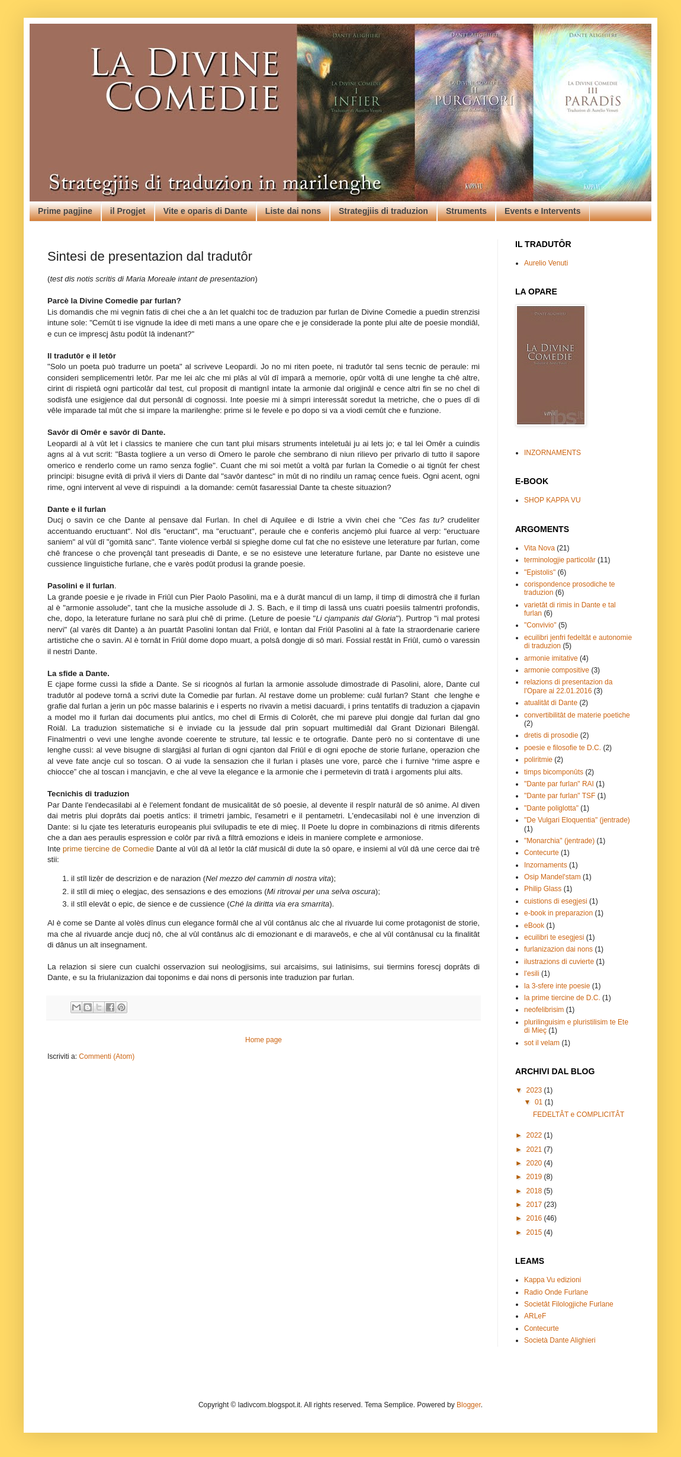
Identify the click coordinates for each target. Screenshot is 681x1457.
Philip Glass (542, 889)
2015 (535, 1232)
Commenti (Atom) (106, 1056)
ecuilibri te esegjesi (554, 937)
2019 (535, 1177)
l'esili (531, 973)
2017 (535, 1204)
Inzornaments (545, 865)
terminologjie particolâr (560, 560)
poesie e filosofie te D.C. (562, 748)
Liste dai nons (293, 211)
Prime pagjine (65, 211)
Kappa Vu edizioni (552, 1280)
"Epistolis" (539, 572)
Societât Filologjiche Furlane (568, 1304)
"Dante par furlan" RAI (559, 784)
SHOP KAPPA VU (552, 500)
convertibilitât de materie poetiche (577, 715)
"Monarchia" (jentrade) (559, 841)
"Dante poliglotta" (551, 808)
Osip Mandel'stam (552, 877)
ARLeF (535, 1316)
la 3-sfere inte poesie (557, 986)
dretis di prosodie (551, 735)
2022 (535, 1135)
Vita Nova (539, 548)
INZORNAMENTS (552, 453)
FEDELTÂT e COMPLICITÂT (578, 1114)
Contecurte (541, 852)
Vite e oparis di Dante (205, 211)
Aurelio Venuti (546, 263)
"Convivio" (540, 625)
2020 (535, 1163)
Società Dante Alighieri (560, 1340)
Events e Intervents (542, 211)
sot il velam (542, 1043)
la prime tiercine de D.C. (562, 998)
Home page (263, 1040)
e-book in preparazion (558, 913)
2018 (535, 1191)
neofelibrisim (544, 1010)
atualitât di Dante (550, 703)
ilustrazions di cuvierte (559, 962)
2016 (535, 1218)
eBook (534, 925)
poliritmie (538, 759)
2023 (535, 1090)
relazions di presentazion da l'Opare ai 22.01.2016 (568, 686)
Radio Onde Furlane (556, 1292)
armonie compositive (556, 670)
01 (540, 1102)
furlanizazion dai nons (558, 949)
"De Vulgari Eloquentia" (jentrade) (577, 820)
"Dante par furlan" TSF (559, 796)
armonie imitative (551, 658)
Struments (466, 211)
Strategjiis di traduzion (383, 211)
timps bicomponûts (553, 772)
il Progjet (128, 211)
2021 (535, 1149)
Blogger (469, 1405)
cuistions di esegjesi (555, 901)
